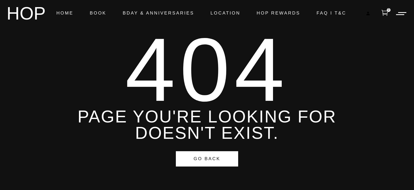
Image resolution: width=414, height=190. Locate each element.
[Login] (368, 13)
